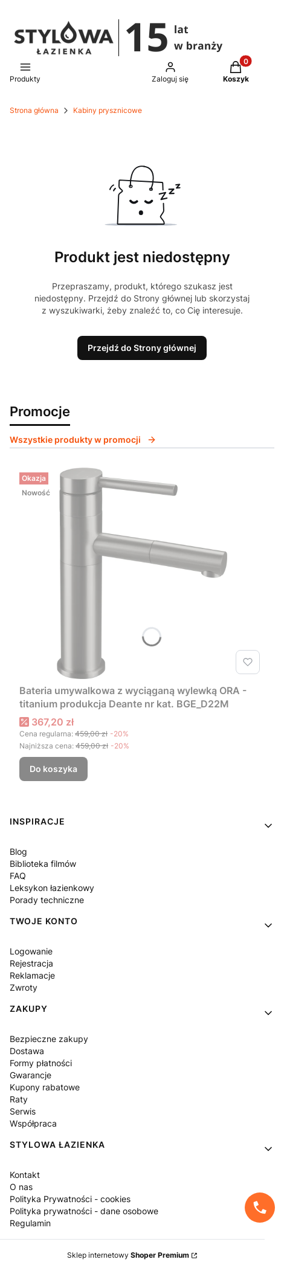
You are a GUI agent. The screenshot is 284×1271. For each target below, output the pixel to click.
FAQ (18, 875)
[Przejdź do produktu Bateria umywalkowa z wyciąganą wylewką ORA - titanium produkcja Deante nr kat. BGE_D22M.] (142, 573)
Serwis (23, 1111)
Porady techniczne (47, 900)
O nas (21, 1187)
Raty (19, 1099)
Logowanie (31, 951)
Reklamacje (32, 975)
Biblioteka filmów (43, 863)
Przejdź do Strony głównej (142, 348)
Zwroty (23, 987)
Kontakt (25, 1175)
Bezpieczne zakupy (49, 1039)
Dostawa (27, 1051)
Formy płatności (41, 1063)
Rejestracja (31, 963)
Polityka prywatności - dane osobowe (84, 1211)
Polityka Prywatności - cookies (70, 1199)
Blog (18, 851)
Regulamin (30, 1223)
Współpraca (33, 1123)
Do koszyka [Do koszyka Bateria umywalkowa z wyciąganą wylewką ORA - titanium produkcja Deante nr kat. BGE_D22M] (53, 769)
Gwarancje (30, 1075)
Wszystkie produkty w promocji (83, 439)
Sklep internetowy (128, 1255)
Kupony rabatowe (45, 1087)
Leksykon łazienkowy (52, 888)
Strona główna (34, 110)
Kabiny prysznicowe (107, 110)
